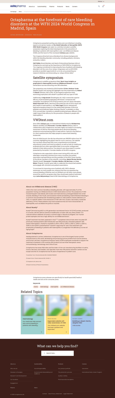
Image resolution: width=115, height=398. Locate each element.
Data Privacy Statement (55, 393)
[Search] (99, 6)
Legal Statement (68, 393)
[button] (102, 394)
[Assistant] (103, 6)
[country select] (101, 1)
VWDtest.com (64, 53)
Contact (44, 393)
